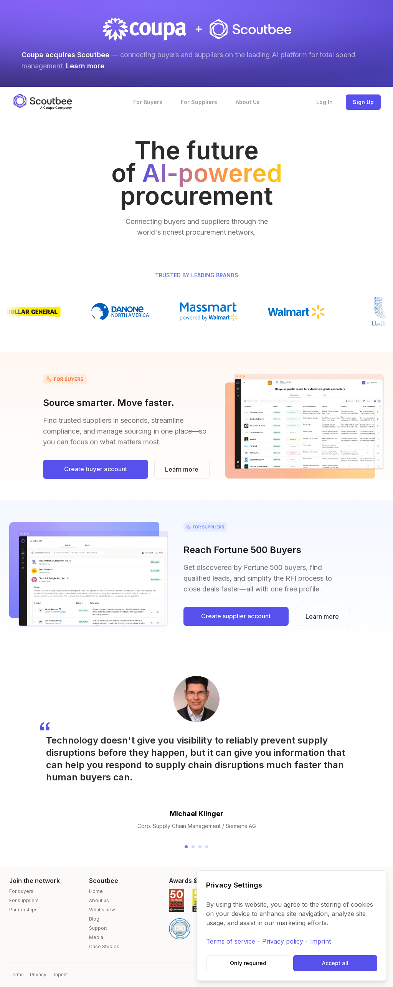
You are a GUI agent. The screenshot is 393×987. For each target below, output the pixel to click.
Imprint (320, 941)
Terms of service (230, 941)
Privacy (38, 974)
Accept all (335, 963)
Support (98, 928)
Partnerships (23, 909)
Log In (324, 102)
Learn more (85, 66)
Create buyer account (95, 469)
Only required (248, 963)
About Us (248, 102)
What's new (102, 909)
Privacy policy (282, 941)
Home (96, 891)
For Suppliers (199, 102)
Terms (16, 974)
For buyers (21, 891)
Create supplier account (236, 616)
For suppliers (24, 900)
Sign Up (363, 102)
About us (99, 900)
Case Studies (104, 946)
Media (96, 937)
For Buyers (147, 102)
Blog (94, 919)
